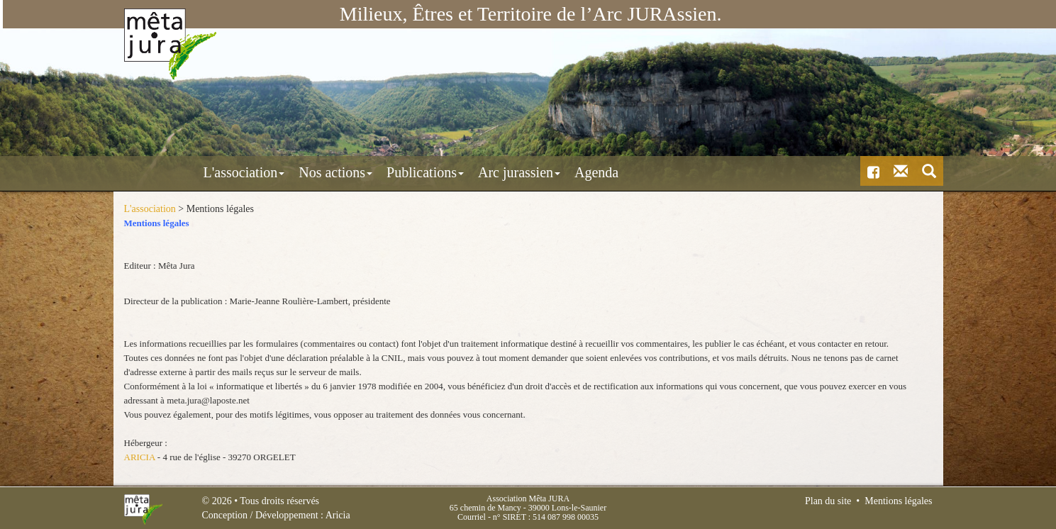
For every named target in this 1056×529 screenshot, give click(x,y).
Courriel (471, 517)
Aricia (338, 515)
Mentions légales (898, 501)
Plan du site (828, 501)
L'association (182, 172)
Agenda (535, 172)
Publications (363, 172)
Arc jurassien (457, 172)
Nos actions (274, 172)
